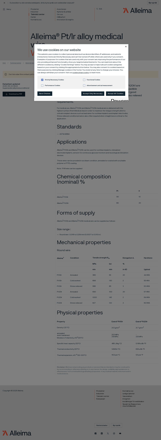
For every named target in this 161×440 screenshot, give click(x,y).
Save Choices (44, 93)
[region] (81, 72)
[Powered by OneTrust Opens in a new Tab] (119, 99)
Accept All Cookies (115, 93)
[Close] (125, 46)
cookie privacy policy (80, 72)
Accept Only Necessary (93, 93)
